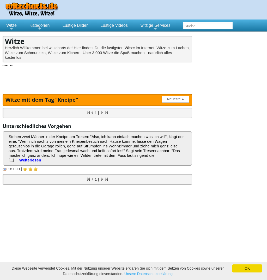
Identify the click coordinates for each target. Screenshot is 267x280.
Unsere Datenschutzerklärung (148, 274)
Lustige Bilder (75, 25)
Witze (11, 27)
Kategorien (39, 27)
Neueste (176, 99)
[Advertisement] (98, 78)
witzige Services (156, 27)
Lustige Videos (114, 25)
